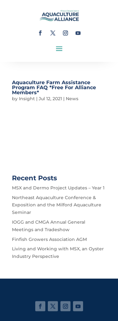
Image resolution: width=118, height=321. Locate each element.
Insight (27, 98)
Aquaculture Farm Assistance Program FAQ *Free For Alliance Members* (54, 87)
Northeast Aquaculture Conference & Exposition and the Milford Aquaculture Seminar (56, 205)
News (72, 98)
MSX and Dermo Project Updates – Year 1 (58, 188)
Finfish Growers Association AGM (49, 239)
